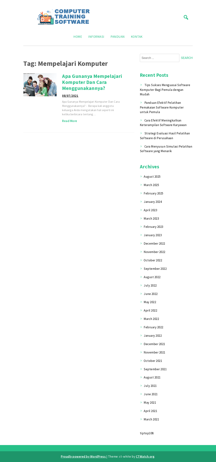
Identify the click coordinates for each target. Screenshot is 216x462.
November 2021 (154, 352)
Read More (69, 121)
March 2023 (151, 218)
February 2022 (153, 327)
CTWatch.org (145, 457)
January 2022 (153, 336)
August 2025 (152, 177)
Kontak (137, 37)
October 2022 (153, 260)
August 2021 (152, 377)
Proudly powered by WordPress (83, 457)
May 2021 (150, 403)
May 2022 (150, 302)
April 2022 (150, 310)
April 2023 (150, 210)
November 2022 (154, 252)
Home (77, 37)
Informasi (96, 37)
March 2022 (151, 319)
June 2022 (151, 294)
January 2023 (153, 235)
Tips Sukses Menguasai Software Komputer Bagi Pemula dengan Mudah (165, 89)
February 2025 (153, 193)
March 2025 (151, 185)
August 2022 (152, 277)
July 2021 (150, 386)
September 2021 (155, 369)
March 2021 (151, 419)
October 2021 (153, 361)
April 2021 (150, 411)
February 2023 (153, 227)
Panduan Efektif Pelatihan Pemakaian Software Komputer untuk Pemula (162, 107)
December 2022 (154, 243)
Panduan (118, 37)
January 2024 (153, 202)
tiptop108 (147, 433)
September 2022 (155, 269)
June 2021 (151, 394)
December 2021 (154, 344)
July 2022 (150, 285)
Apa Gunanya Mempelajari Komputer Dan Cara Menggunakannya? (92, 82)
